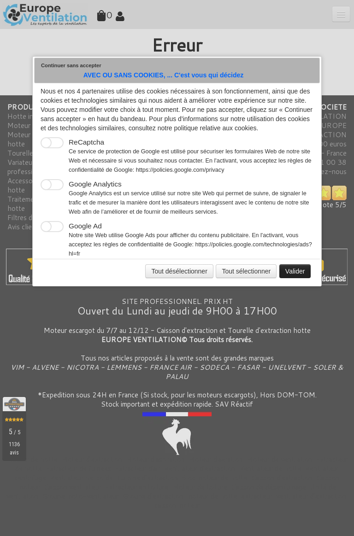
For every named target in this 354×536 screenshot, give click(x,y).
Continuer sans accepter (71, 65)
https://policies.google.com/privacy (180, 170)
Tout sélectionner (246, 271)
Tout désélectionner (179, 271)
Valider (295, 271)
